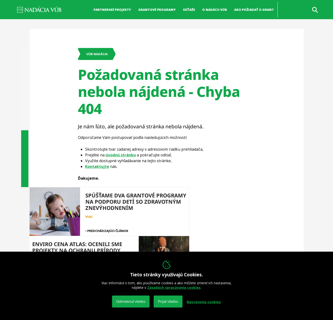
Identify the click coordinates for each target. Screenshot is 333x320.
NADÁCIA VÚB (39, 9)
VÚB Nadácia (97, 54)
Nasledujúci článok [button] (187, 223)
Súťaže (189, 9)
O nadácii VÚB (214, 9)
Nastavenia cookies (204, 302)
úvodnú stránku (121, 155)
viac (173, 216)
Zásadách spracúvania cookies (174, 287)
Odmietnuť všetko (131, 302)
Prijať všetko (168, 302)
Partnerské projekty (112, 9)
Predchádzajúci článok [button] (99, 223)
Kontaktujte (97, 166)
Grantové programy (157, 9)
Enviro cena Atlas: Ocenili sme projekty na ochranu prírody (208, 202)
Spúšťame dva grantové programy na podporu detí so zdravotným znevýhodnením (118, 205)
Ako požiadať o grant (254, 9)
